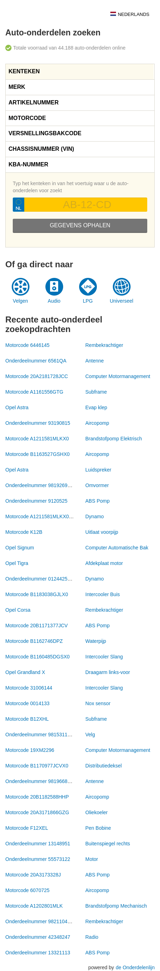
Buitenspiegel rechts (107, 843)
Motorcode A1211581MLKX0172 (41, 516)
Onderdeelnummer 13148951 (37, 843)
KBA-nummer (28, 164)
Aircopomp (97, 423)
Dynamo (94, 516)
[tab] (80, 72)
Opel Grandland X (25, 672)
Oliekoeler (96, 812)
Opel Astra (16, 407)
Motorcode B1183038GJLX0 (36, 594)
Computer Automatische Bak (116, 547)
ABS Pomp (97, 501)
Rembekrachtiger (104, 345)
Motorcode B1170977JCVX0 (36, 766)
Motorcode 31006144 (28, 688)
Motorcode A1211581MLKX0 (37, 438)
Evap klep (96, 407)
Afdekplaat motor (104, 563)
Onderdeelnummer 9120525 (36, 501)
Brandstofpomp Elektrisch (113, 438)
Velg (90, 734)
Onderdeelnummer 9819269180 (40, 485)
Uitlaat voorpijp (101, 532)
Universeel (121, 301)
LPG (88, 301)
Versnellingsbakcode (45, 133)
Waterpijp (95, 641)
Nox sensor (98, 703)
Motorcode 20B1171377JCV (36, 625)
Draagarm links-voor (107, 672)
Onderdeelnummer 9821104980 (40, 921)
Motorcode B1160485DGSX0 (37, 656)
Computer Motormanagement (117, 376)
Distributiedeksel (103, 766)
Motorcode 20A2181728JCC (36, 376)
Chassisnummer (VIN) (41, 149)
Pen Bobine (98, 828)
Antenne (94, 361)
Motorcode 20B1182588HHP (37, 797)
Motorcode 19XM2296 (29, 750)
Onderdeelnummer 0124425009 (40, 579)
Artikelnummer (34, 102)
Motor (91, 859)
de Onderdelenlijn (135, 967)
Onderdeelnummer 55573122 (37, 859)
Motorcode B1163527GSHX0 (37, 454)
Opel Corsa (18, 610)
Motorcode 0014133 (27, 703)
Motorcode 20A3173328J (33, 875)
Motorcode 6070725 (27, 890)
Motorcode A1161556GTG (34, 392)
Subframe (96, 392)
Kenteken (24, 71)
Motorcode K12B (23, 532)
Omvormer (97, 485)
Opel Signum (19, 547)
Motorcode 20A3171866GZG (37, 812)
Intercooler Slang (104, 656)
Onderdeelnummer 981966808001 (43, 781)
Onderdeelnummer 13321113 (37, 952)
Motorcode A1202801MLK (34, 906)
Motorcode (27, 118)
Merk (17, 87)
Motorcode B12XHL (27, 719)
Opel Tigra (16, 563)
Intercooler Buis (102, 594)
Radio (92, 937)
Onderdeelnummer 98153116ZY (41, 734)
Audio (54, 301)
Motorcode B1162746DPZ (34, 641)
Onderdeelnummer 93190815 (37, 423)
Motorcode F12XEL (26, 828)
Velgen (20, 301)
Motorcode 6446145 (27, 345)
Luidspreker (98, 470)
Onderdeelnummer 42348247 (37, 937)
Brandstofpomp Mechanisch (116, 906)
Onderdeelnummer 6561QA (35, 361)
